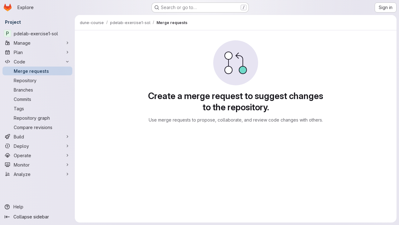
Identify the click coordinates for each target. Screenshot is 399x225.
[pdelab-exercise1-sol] (37, 33)
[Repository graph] (37, 117)
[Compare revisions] (37, 127)
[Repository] (37, 80)
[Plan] (37, 52)
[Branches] (37, 89)
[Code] (37, 61)
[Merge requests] (37, 71)
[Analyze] (37, 174)
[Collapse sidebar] (37, 216)
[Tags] (37, 108)
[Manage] (37, 42)
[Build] (37, 136)
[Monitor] (37, 164)
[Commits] (37, 99)
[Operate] (37, 155)
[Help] (37, 206)
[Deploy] (37, 146)
